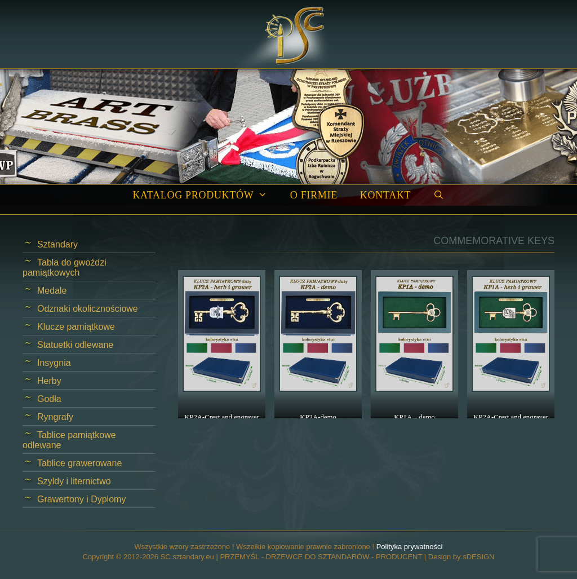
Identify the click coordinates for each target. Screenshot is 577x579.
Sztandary (57, 244)
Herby (49, 381)
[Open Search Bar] (438, 195)
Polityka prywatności (409, 546)
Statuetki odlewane (75, 345)
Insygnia (54, 363)
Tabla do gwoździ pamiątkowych (64, 267)
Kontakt (385, 195)
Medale (51, 290)
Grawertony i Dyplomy (81, 499)
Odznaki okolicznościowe (87, 308)
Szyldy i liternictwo (74, 481)
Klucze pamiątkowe (76, 327)
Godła (49, 399)
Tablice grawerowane (79, 463)
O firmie (314, 195)
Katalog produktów (205, 195)
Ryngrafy (55, 417)
